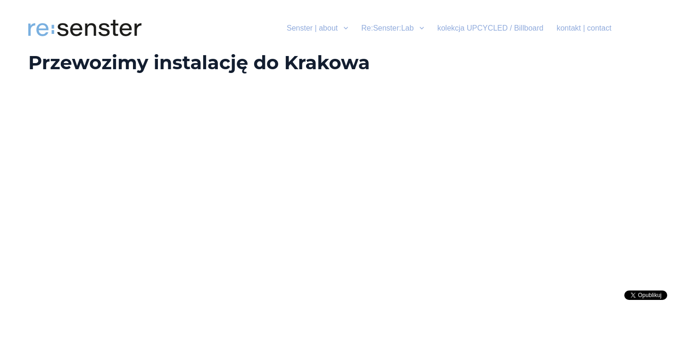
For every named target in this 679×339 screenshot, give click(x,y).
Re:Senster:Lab (387, 28)
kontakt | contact (583, 28)
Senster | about (312, 28)
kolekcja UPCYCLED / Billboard (490, 28)
